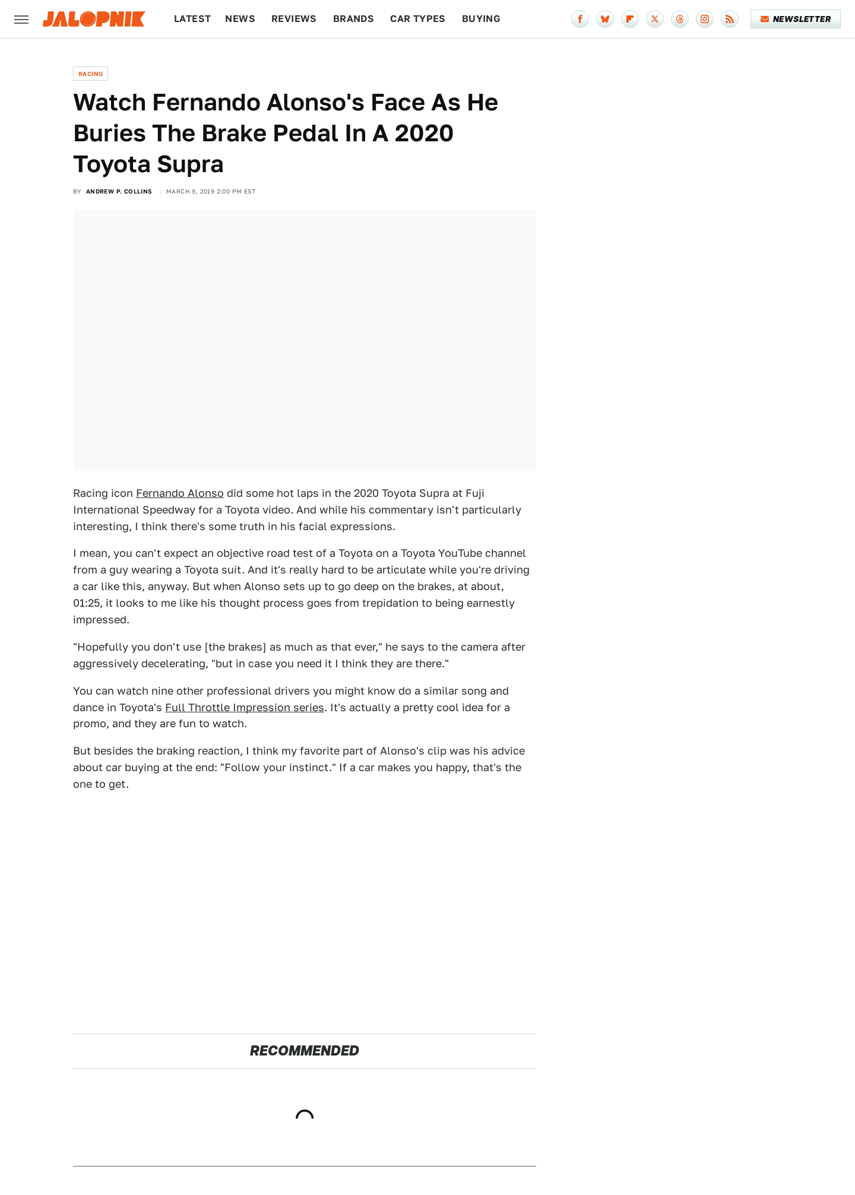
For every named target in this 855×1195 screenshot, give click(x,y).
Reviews (294, 18)
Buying (481, 18)
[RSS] (730, 19)
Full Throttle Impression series (244, 707)
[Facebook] (580, 19)
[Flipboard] (630, 19)
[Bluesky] (605, 19)
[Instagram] (705, 19)
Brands (353, 18)
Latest (192, 18)
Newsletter (796, 19)
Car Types (418, 18)
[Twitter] (655, 19)
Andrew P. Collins (119, 191)
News (240, 18)
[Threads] (680, 19)
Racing (90, 73)
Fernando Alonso (180, 493)
